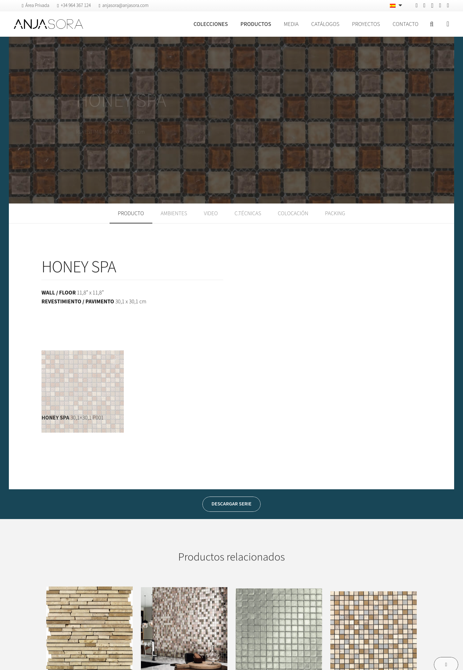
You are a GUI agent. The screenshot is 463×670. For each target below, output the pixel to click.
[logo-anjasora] (48, 24)
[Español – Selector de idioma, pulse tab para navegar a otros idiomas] (396, 5)
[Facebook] (416, 5)
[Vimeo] (440, 5)
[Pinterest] (424, 5)
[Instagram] (432, 6)
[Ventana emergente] (448, 24)
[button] (432, 24)
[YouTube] (448, 5)
